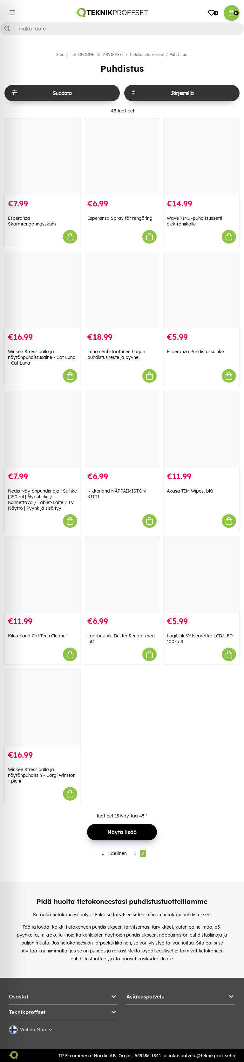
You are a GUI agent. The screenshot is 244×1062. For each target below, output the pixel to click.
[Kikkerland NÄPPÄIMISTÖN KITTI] (122, 429)
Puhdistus (178, 54)
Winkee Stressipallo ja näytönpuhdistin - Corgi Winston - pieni (42, 775)
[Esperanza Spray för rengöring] (122, 156)
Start (60, 54)
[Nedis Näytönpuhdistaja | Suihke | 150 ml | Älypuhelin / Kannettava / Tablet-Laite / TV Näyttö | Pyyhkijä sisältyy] (42, 429)
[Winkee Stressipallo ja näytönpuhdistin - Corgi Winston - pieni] (42, 708)
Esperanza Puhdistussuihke (195, 351)
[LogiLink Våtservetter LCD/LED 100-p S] (201, 574)
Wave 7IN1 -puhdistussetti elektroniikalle (194, 221)
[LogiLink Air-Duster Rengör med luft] (122, 574)
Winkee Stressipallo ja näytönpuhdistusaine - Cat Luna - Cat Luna (42, 357)
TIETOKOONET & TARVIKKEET (97, 54)
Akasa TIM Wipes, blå (190, 491)
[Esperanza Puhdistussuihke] (201, 290)
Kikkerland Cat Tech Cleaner (37, 636)
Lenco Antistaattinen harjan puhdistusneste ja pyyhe (116, 354)
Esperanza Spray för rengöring (119, 218)
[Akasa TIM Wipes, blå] (201, 429)
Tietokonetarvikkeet (146, 54)
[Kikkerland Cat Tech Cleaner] (42, 574)
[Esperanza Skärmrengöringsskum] (42, 156)
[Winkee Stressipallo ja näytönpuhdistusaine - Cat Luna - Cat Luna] (42, 290)
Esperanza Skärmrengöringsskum (32, 221)
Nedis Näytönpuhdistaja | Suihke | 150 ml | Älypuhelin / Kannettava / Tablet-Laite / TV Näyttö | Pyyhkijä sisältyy (42, 499)
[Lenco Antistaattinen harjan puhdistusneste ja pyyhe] (122, 290)
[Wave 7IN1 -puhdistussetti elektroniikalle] (201, 156)
